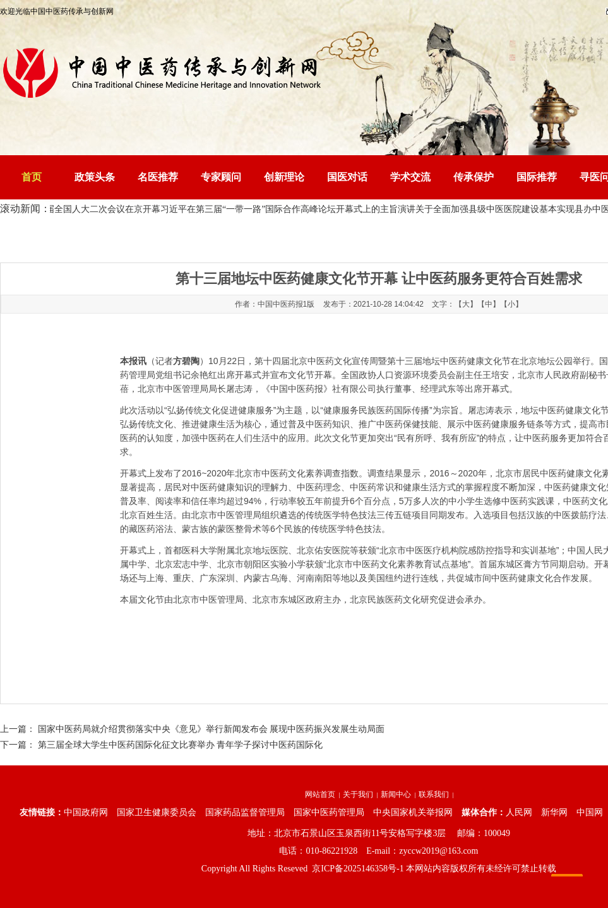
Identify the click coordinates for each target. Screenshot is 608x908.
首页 (31, 177)
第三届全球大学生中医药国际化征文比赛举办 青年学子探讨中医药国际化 (180, 745)
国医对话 (347, 177)
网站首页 (320, 794)
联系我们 (434, 794)
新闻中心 (396, 794)
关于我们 (358, 794)
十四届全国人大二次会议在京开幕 (96, 209)
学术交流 (410, 177)
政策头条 (95, 177)
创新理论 (284, 177)
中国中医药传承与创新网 (103, 236)
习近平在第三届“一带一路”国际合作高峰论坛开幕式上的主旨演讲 (289, 209)
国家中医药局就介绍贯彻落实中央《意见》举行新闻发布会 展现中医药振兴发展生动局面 (211, 729)
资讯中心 (170, 236)
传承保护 (473, 177)
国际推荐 (536, 177)
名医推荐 (158, 177)
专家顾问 (221, 177)
